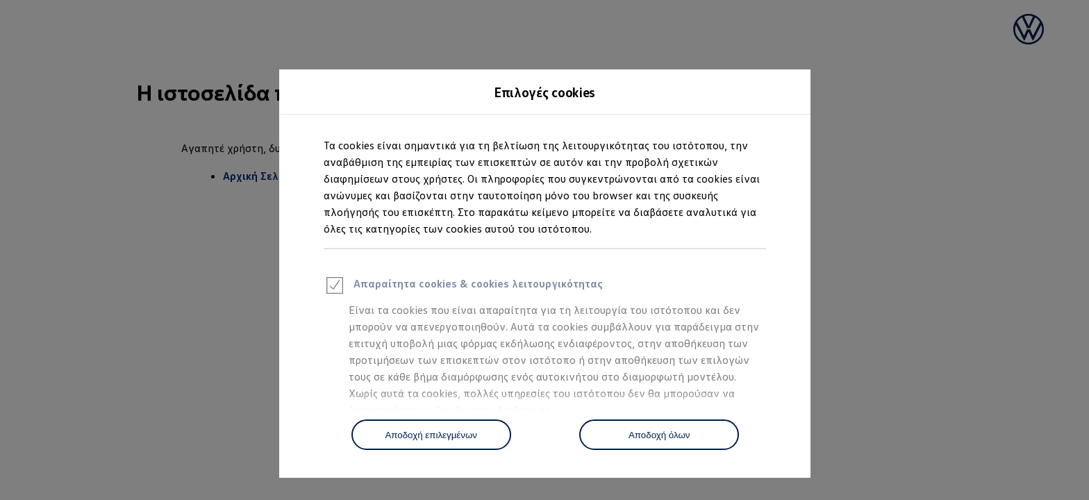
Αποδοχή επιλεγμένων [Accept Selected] (431, 435)
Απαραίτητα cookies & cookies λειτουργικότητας (463, 287)
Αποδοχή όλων (659, 435)
